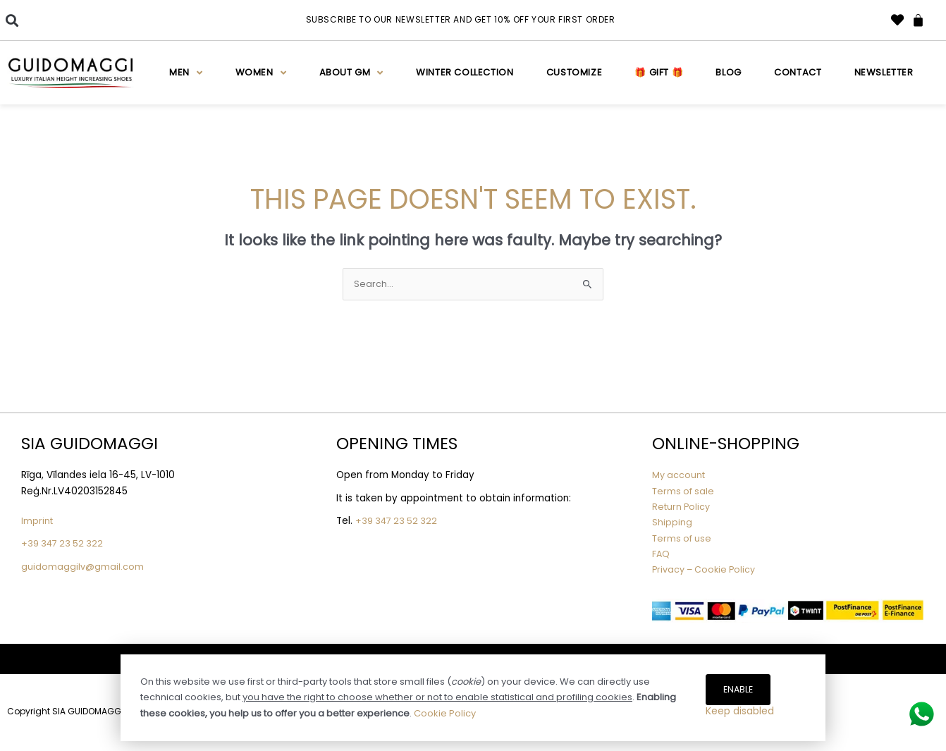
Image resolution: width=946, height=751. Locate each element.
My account (680, 476)
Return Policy (682, 508)
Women (261, 73)
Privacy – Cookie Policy (709, 571)
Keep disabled (740, 715)
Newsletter (884, 72)
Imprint (37, 522)
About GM (351, 73)
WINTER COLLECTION (464, 72)
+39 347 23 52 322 (64, 544)
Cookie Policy (445, 705)
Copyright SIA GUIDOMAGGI (65, 713)
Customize (574, 72)
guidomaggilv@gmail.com (83, 567)
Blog (728, 72)
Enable (739, 682)
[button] (11, 20)
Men (185, 73)
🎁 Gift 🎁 (658, 72)
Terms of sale (685, 492)
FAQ (661, 554)
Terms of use (683, 539)
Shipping (672, 523)
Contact (797, 72)
